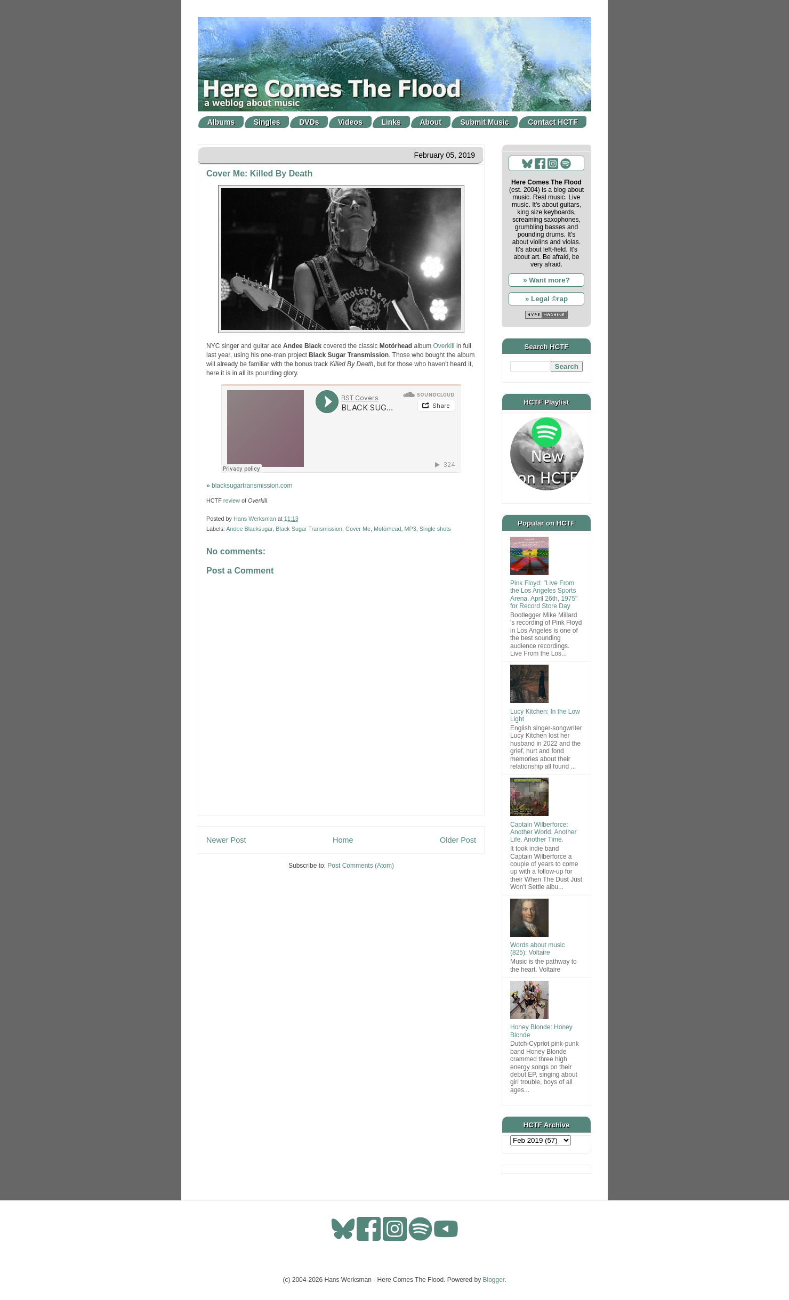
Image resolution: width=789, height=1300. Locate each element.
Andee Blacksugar (249, 529)
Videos (350, 122)
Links (391, 122)
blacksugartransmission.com (252, 485)
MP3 (410, 529)
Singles (267, 122)
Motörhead (387, 529)
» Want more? (546, 280)
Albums (221, 122)
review (231, 500)
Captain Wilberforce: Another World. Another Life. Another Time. (543, 832)
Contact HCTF (552, 122)
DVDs (309, 122)
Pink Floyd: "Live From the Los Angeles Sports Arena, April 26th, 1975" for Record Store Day (543, 594)
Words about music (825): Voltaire (537, 948)
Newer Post (226, 840)
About (430, 122)
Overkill (444, 346)
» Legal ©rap (546, 299)
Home (343, 840)
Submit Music (485, 122)
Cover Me (358, 529)
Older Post (458, 840)
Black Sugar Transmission (309, 529)
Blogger (494, 1279)
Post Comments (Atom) (360, 865)
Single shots (435, 529)
